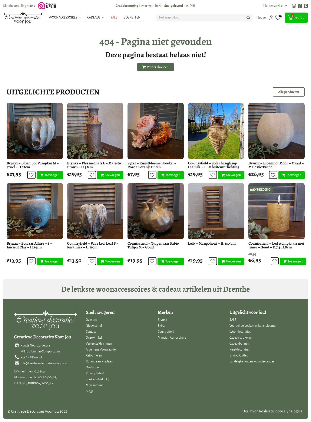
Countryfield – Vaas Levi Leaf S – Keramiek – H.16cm (93, 245)
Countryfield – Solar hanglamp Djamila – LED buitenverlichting (213, 165)
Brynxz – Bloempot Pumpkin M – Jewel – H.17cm (33, 165)
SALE (232, 319)
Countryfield (166, 331)
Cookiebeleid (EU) (97, 379)
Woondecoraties (240, 331)
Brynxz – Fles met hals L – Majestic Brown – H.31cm (94, 165)
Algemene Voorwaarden (101, 349)
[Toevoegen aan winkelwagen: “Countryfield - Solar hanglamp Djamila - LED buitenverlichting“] (231, 175)
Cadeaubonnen (239, 343)
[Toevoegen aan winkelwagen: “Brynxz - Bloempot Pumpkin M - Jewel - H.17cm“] (50, 175)
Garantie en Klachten (99, 361)
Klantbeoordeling (19, 5)
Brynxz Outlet (238, 355)
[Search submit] (248, 18)
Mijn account (94, 385)
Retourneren (94, 355)
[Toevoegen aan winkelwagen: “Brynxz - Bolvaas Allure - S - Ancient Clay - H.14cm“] (50, 261)
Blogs (89, 391)
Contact (91, 331)
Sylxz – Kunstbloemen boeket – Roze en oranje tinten (152, 165)
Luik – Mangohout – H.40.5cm (212, 243)
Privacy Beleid (95, 373)
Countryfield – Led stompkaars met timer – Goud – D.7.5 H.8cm (276, 245)
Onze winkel (94, 337)
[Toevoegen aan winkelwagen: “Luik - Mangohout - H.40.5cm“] (231, 261)
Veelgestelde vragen (99, 343)
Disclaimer (93, 367)
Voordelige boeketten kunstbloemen (253, 325)
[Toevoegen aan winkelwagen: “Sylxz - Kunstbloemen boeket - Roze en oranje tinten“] (171, 175)
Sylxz (161, 325)
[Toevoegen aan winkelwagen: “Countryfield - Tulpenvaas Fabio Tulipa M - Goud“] (171, 261)
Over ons (91, 319)
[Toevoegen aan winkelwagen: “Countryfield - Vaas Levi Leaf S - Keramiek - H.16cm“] (110, 261)
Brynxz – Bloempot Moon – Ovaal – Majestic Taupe (276, 165)
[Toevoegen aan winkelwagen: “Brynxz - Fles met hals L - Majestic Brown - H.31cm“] (110, 175)
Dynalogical (294, 411)
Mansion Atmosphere (172, 337)
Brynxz (162, 319)
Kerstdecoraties (239, 349)
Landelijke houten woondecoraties (251, 361)
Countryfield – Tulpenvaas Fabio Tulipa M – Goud (153, 245)
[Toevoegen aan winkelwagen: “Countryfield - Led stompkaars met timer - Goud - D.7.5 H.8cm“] (292, 261)
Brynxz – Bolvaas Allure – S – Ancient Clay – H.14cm (29, 245)
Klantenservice (275, 6)
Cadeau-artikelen (240, 337)
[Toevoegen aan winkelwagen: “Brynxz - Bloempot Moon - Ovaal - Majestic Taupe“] (291, 175)
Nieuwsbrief (94, 325)
